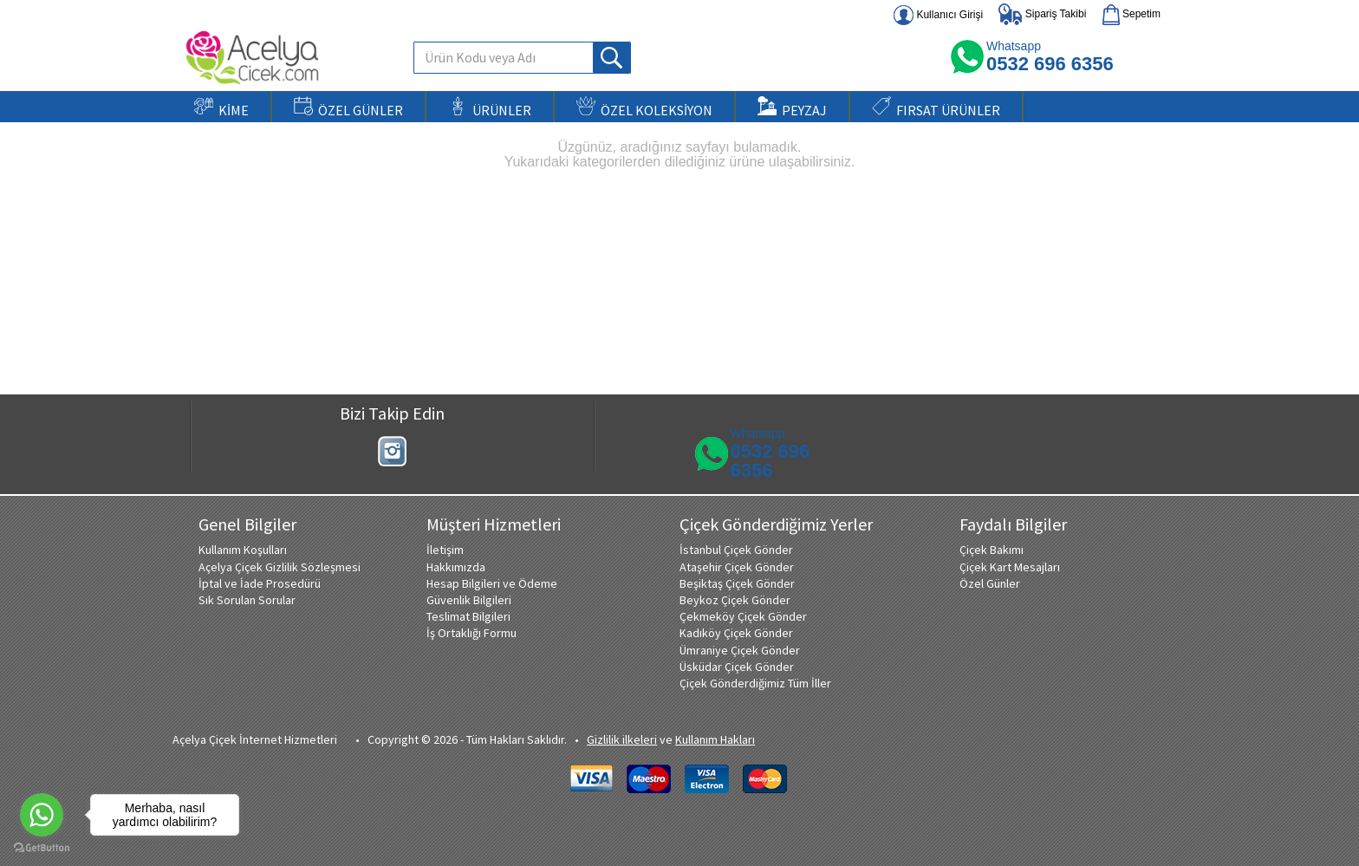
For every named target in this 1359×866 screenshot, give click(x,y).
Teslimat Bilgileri (468, 616)
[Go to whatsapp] (41, 815)
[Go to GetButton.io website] (41, 848)
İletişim (445, 550)
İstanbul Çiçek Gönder (736, 550)
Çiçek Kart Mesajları (1009, 567)
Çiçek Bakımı (991, 550)
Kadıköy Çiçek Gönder (736, 633)
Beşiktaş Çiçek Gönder (737, 583)
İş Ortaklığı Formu (471, 633)
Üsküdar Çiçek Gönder (737, 667)
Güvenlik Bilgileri (468, 600)
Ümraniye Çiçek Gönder (740, 650)
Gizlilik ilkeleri (622, 739)
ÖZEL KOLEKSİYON (644, 107)
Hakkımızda (455, 567)
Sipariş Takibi (1042, 14)
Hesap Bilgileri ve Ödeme (491, 583)
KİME (221, 107)
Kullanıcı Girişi (938, 15)
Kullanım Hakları (715, 739)
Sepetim (1131, 14)
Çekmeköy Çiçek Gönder (743, 616)
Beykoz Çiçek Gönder (735, 600)
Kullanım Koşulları (242, 550)
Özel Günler (989, 583)
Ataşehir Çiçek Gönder (737, 567)
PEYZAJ (792, 107)
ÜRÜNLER (489, 107)
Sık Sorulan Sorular (247, 600)
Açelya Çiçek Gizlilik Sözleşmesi (279, 567)
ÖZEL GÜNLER (348, 107)
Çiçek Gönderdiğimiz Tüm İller (755, 683)
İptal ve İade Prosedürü (259, 583)
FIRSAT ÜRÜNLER (936, 107)
